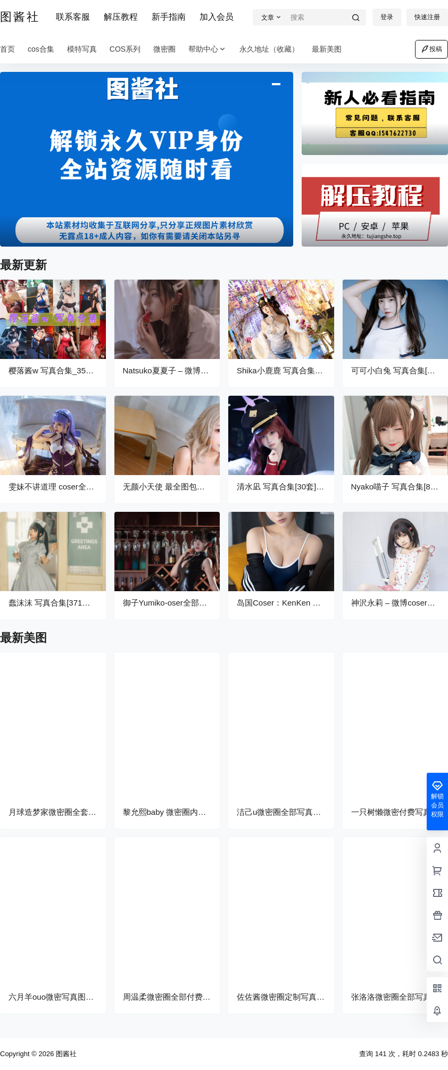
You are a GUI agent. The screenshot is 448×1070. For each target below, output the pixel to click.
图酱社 (65, 1054)
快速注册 (427, 17)
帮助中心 (207, 49)
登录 (386, 17)
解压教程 (121, 16)
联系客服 (73, 16)
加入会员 (217, 16)
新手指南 (169, 16)
